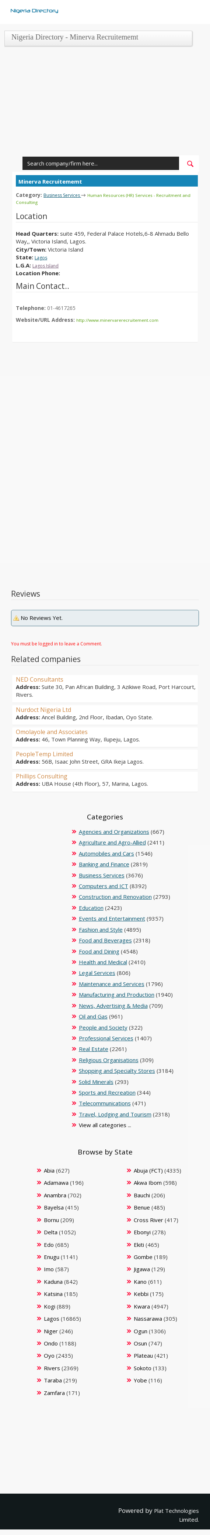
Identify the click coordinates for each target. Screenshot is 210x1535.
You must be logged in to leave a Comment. (56, 642)
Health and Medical (103, 961)
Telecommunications (105, 1102)
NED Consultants (43, 677)
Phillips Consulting (45, 774)
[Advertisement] (103, 103)
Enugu (51, 1255)
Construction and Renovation (115, 895)
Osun (140, 1342)
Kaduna (53, 1280)
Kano (140, 1280)
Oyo (49, 1354)
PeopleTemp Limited (49, 752)
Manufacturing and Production (116, 993)
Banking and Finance (104, 863)
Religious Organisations (109, 1058)
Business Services (65, 194)
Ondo (51, 1342)
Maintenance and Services (111, 982)
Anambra (55, 1194)
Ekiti (139, 1243)
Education (91, 906)
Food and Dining (99, 950)
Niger (51, 1330)
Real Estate (93, 1047)
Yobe (140, 1379)
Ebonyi (142, 1231)
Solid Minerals (96, 1080)
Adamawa (56, 1181)
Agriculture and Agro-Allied (112, 841)
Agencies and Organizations (114, 830)
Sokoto (142, 1367)
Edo (49, 1243)
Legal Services (97, 971)
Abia (49, 1169)
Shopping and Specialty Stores (117, 1069)
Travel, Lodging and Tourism (115, 1113)
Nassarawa (148, 1317)
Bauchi (142, 1194)
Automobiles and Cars (106, 852)
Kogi (49, 1305)
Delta (50, 1231)
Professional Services (106, 1037)
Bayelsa (54, 1206)
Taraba (53, 1379)
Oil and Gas (93, 1015)
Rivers (52, 1367)
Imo (49, 1268)
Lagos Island (48, 264)
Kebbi (141, 1292)
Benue (142, 1206)
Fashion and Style (101, 928)
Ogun (140, 1330)
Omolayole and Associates (57, 730)
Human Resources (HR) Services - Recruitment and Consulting (95, 198)
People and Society (103, 1026)
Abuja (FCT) (148, 1169)
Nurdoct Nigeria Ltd (48, 708)
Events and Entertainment (112, 917)
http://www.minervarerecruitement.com (123, 319)
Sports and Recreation (107, 1091)
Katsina (53, 1292)
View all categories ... (105, 1124)
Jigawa (142, 1268)
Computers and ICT (103, 884)
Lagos (42, 256)
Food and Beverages (105, 939)
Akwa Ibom (148, 1181)
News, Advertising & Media (113, 1004)
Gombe (143, 1255)
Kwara (142, 1305)
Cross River (148, 1218)
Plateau (143, 1354)
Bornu (51, 1218)
